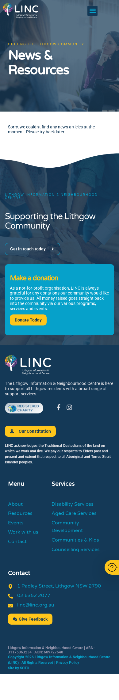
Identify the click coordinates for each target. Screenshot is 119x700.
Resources (20, 513)
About (15, 504)
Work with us (23, 532)
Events (16, 523)
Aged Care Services (74, 513)
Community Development (67, 527)
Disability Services (73, 504)
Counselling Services (76, 549)
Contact (17, 541)
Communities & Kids (75, 540)
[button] (92, 11)
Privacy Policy (67, 662)
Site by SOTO (18, 668)
